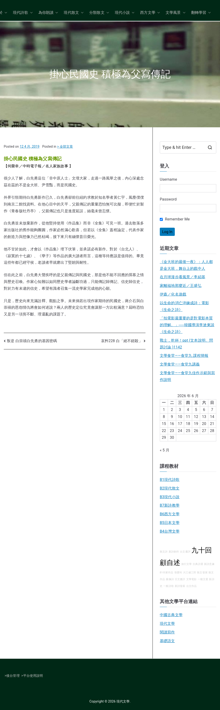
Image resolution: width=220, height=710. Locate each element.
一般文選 (203, 579)
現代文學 (167, 623)
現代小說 (125, 12)
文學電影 (191, 579)
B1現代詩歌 (169, 479)
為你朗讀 (48, 12)
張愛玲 (178, 572)
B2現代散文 (169, 488)
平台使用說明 (33, 675)
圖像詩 (170, 579)
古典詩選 (198, 564)
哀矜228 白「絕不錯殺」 (121, 341)
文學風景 (176, 12)
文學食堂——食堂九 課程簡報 (184, 355)
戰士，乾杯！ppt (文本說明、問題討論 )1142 (186, 343)
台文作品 (191, 586)
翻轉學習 (201, 12)
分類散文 (99, 12)
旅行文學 (186, 564)
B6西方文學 (169, 514)
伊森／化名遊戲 (173, 294)
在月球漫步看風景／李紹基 (182, 277)
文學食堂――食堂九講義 (180, 364)
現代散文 (74, 12)
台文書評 (185, 551)
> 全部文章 (65, 146)
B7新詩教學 (169, 505)
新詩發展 (180, 586)
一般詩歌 (168, 586)
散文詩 (164, 551)
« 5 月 (164, 450)
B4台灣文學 (169, 531)
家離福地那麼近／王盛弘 (180, 285)
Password (168, 199)
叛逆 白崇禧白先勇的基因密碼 (32, 341)
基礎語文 (167, 641)
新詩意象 (209, 564)
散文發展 (202, 572)
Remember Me (175, 219)
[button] (5, 12)
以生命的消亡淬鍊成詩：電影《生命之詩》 (184, 306)
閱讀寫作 (167, 632)
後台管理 (13, 675)
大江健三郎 (189, 572)
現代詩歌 (23, 12)
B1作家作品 (166, 572)
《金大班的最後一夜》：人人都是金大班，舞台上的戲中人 (186, 265)
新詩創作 (174, 551)
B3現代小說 (169, 497)
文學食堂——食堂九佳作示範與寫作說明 (187, 376)
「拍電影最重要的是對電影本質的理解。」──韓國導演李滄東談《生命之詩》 (187, 325)
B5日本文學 (169, 522)
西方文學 (150, 12)
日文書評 (180, 579)
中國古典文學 (171, 615)
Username (168, 179)
